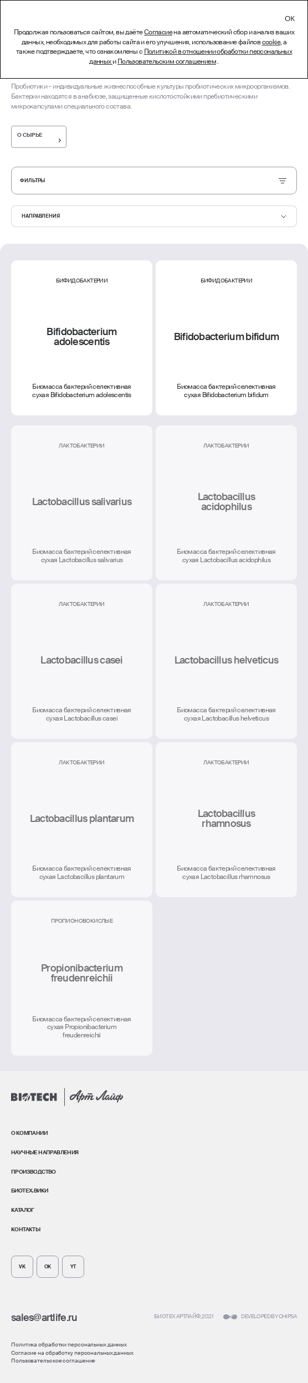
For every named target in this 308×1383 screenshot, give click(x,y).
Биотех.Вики (29, 1190)
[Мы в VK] (22, 1267)
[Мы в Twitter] (73, 1267)
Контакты (25, 1229)
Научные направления (45, 1152)
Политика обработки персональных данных (69, 1344)
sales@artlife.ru (44, 1317)
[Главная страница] (67, 1097)
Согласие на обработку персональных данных (72, 1352)
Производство (33, 1171)
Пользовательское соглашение (53, 1360)
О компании (29, 1133)
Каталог (22, 1210)
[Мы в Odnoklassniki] (48, 1267)
